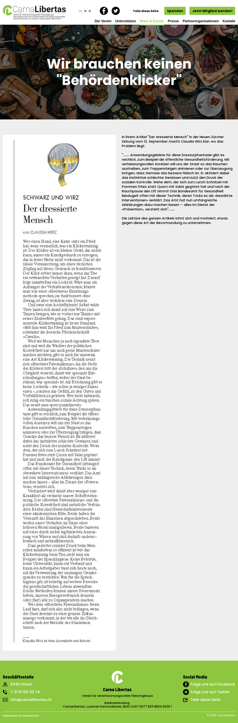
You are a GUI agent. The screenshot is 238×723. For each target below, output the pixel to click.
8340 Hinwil (21, 684)
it (90, 11)
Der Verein (103, 21)
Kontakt (229, 21)
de (80, 11)
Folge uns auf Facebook (213, 684)
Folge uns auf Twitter (210, 692)
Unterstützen (125, 21)
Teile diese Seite (205, 699)
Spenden (175, 10)
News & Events (152, 21)
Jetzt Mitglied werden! (212, 10)
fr (85, 11)
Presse (173, 21)
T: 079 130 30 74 (25, 692)
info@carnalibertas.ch (31, 699)
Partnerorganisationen (201, 21)
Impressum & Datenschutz (21, 716)
